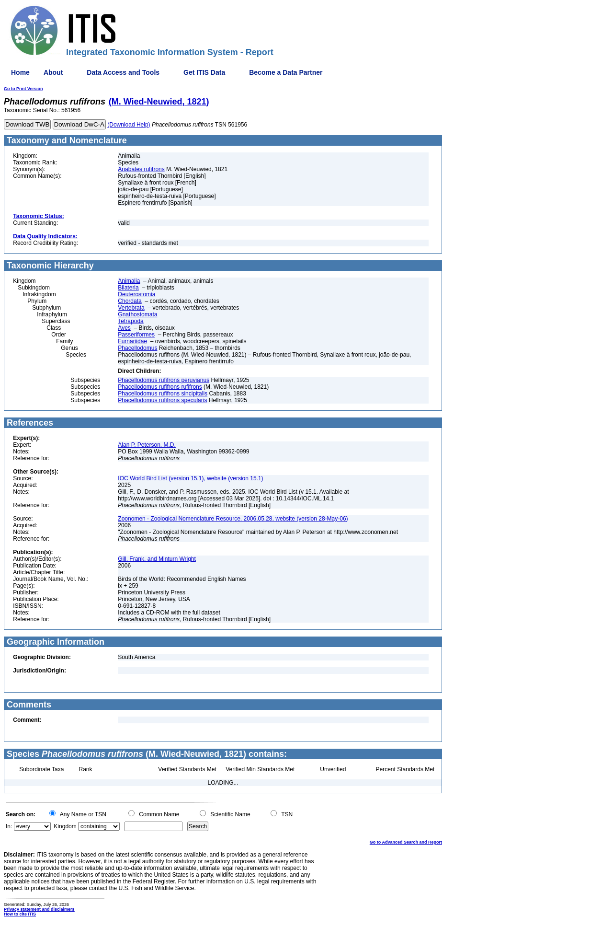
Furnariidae (132, 341)
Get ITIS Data (204, 72)
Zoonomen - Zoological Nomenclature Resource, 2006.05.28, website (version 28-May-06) (233, 518)
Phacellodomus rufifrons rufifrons (160, 386)
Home (20, 72)
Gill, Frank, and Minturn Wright (157, 559)
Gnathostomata (137, 314)
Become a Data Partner (285, 72)
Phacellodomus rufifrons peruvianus (163, 380)
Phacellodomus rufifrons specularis (162, 400)
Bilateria (128, 287)
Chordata (129, 301)
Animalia (129, 281)
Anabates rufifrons (141, 169)
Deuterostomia (136, 294)
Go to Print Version (23, 88)
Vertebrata (131, 307)
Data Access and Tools (123, 72)
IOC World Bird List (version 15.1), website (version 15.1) (190, 478)
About (53, 72)
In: (9, 826)
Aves (124, 327)
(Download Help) (128, 124)
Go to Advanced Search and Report (406, 842)
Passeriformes (136, 334)
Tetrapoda (130, 321)
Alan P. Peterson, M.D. (147, 444)
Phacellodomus (137, 348)
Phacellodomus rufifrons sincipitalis (162, 393)
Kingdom (65, 826)
